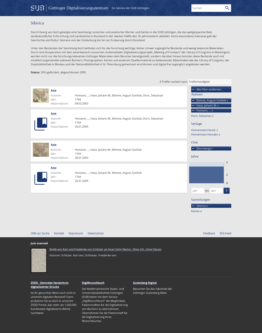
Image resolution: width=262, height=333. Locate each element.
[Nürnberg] (202, 148)
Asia (53, 90)
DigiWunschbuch (93, 283)
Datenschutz (96, 233)
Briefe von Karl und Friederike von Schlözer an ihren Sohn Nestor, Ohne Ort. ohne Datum (105, 249)
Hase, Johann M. (205, 105)
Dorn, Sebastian (202, 116)
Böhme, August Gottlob (209, 100)
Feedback (209, 233)
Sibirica (199, 206)
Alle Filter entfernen (206, 89)
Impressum (76, 233)
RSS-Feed (225, 233)
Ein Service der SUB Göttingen (130, 8)
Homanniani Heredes (205, 134)
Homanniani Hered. (204, 130)
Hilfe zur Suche (40, 233)
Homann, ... (202, 110)
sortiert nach (179, 82)
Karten (196, 211)
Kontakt (59, 233)
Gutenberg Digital (145, 283)
